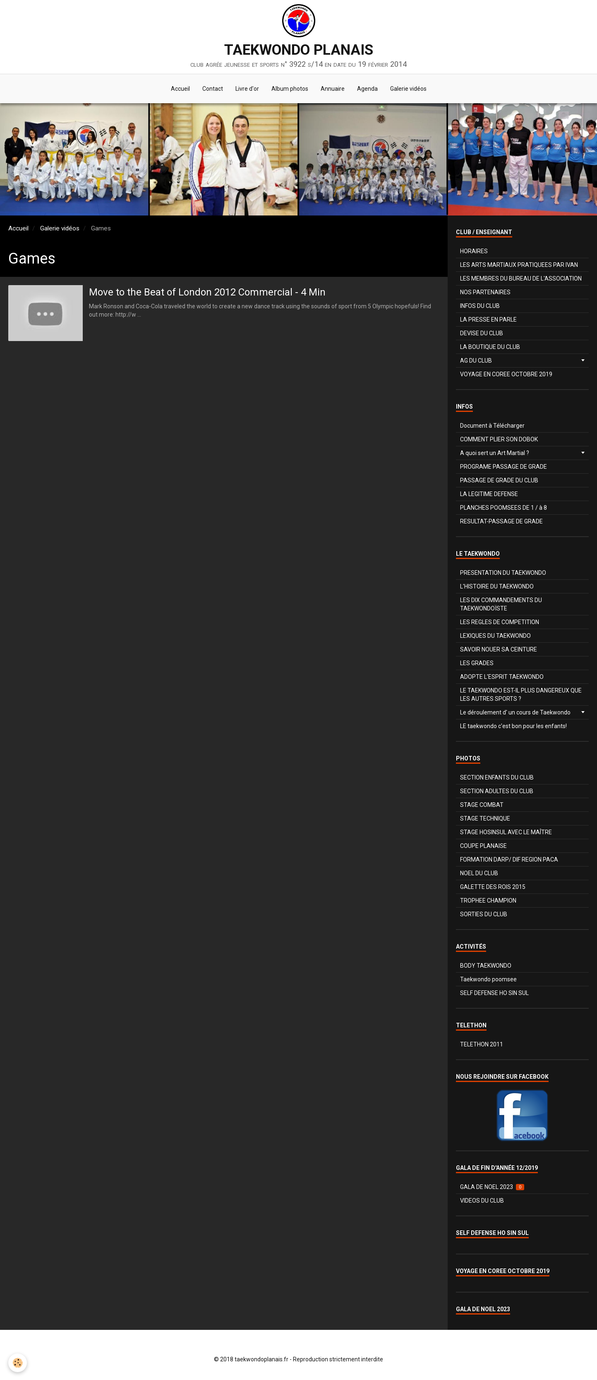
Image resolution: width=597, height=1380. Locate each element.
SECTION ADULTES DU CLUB (496, 791)
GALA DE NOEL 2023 (492, 1187)
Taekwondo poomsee (488, 979)
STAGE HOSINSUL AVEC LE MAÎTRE (506, 832)
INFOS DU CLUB (480, 306)
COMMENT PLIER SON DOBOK (499, 439)
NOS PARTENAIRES (485, 292)
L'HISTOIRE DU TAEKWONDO (497, 586)
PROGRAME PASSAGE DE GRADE (503, 466)
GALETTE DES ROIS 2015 (492, 887)
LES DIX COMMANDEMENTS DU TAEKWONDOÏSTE (501, 604)
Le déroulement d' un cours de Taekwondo (515, 712)
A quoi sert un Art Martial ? (494, 453)
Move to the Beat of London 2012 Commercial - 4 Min (207, 292)
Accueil (180, 88)
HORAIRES (474, 251)
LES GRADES (477, 663)
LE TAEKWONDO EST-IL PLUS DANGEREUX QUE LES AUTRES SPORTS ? (521, 694)
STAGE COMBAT (481, 804)
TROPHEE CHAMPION (488, 900)
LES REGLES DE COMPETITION (499, 622)
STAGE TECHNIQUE (485, 818)
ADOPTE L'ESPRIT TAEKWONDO (502, 676)
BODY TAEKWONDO (485, 965)
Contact (212, 88)
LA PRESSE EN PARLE (488, 319)
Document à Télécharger (492, 425)
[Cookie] (17, 1362)
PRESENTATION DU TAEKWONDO (503, 572)
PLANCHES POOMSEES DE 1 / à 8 (503, 507)
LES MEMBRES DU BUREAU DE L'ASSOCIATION (521, 278)
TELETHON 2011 (481, 1044)
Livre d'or (247, 88)
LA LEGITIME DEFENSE (489, 494)
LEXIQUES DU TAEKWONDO (495, 635)
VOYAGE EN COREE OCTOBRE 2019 (506, 374)
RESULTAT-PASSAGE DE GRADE (501, 521)
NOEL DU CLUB (479, 873)
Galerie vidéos (408, 88)
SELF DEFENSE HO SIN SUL (494, 993)
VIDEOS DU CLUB (482, 1200)
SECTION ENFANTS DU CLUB (497, 777)
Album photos (289, 88)
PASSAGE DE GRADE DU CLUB (499, 480)
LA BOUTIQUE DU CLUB (490, 347)
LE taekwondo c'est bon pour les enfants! (513, 726)
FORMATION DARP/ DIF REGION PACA (509, 859)
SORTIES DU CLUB (483, 914)
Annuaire (333, 88)
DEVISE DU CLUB (481, 333)
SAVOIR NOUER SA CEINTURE (498, 649)
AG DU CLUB (476, 360)
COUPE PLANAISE (483, 846)
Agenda (367, 88)
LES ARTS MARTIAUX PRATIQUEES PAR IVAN (519, 264)
